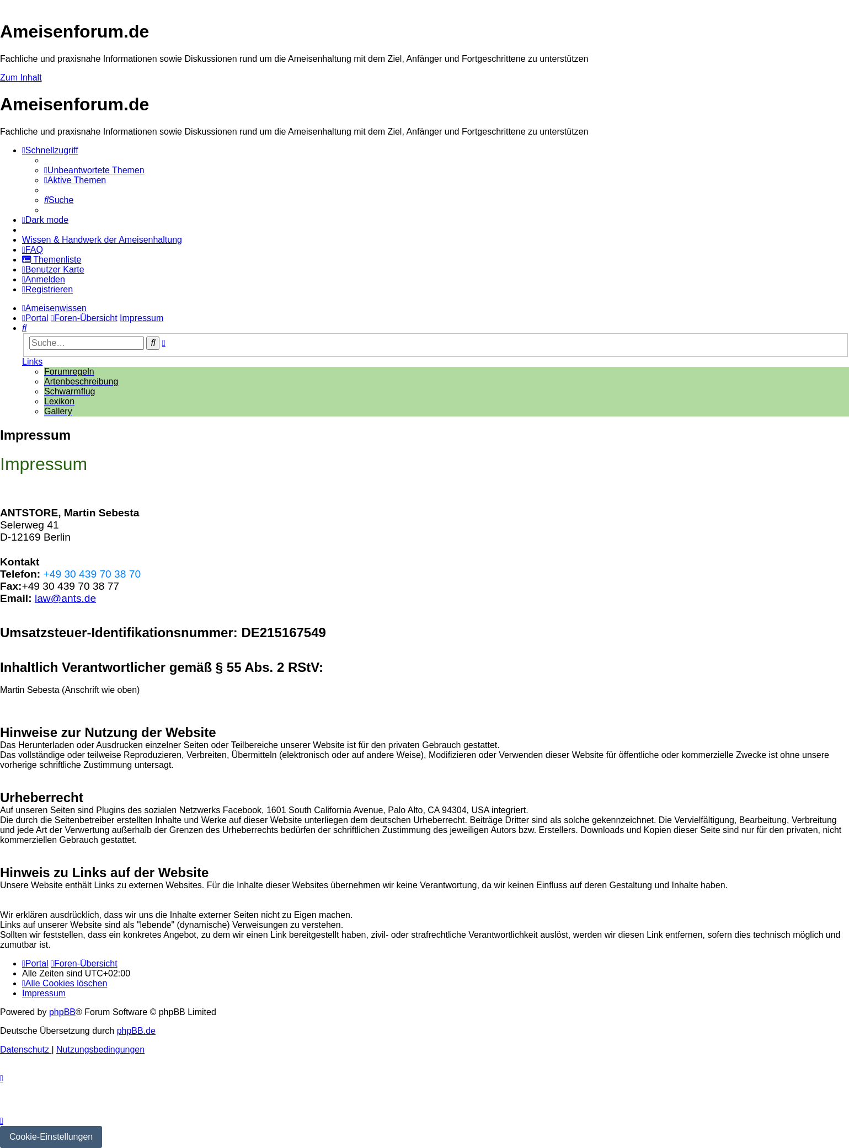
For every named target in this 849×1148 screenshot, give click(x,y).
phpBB (62, 1012)
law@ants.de (65, 598)
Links (32, 361)
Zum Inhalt (21, 77)
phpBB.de (136, 1030)
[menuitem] (94, 170)
